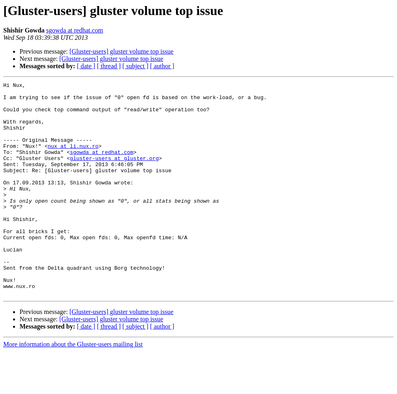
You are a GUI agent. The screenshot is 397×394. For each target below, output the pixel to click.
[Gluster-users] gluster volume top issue (122, 51)
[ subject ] (135, 66)
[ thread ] (109, 66)
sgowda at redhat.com (74, 30)
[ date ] (86, 66)
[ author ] (162, 66)
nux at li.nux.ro (73, 159)
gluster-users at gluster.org (114, 174)
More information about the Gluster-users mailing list (73, 386)
